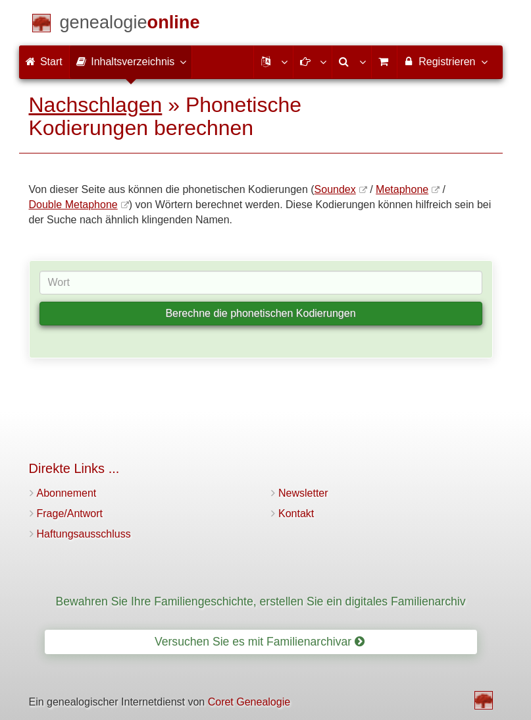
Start (44, 61)
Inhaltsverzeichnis (131, 61)
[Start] (130, 24)
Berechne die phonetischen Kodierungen (260, 313)
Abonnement (67, 493)
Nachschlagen (96, 105)
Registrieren (445, 61)
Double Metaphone (73, 204)
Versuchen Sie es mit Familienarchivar (260, 641)
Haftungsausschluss (84, 534)
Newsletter (303, 493)
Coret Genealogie (249, 701)
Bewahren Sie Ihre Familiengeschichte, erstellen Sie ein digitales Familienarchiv (261, 601)
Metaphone (402, 189)
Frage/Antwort (70, 513)
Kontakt (296, 513)
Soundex (335, 189)
